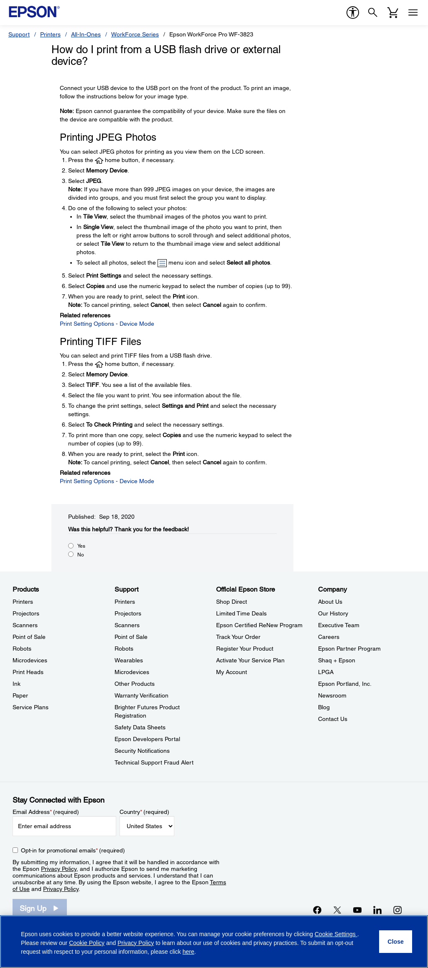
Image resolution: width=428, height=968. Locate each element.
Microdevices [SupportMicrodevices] (132, 672)
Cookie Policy (86, 943)
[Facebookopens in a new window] (317, 909)
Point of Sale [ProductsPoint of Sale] (29, 636)
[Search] (373, 12)
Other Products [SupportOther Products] (135, 683)
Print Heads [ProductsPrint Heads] (28, 672)
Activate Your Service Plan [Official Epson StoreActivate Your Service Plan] (250, 660)
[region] (214, 941)
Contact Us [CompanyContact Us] (332, 719)
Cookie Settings (336, 934)
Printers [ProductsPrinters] (23, 601)
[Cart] (393, 12)
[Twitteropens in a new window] (337, 909)
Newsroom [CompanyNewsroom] (332, 695)
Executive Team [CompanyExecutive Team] (338, 625)
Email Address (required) (46, 811)
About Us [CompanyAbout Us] (330, 601)
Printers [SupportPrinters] (125, 601)
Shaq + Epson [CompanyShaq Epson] (336, 660)
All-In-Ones (86, 34)
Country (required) (144, 811)
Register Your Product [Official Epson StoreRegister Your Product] (244, 648)
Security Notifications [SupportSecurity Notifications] (142, 750)
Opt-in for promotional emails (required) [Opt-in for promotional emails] (73, 850)
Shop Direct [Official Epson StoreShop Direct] (231, 601)
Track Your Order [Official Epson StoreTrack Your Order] (238, 636)
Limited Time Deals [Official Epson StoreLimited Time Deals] (241, 613)
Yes (81, 546)
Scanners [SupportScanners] (127, 625)
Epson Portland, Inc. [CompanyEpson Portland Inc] (345, 683)
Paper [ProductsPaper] (20, 695)
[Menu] (413, 12)
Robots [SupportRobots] (124, 648)
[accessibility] (352, 12)
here (188, 951)
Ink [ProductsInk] (16, 683)
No (80, 555)
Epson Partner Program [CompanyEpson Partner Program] (349, 648)
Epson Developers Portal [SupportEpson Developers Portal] (147, 739)
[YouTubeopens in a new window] (357, 909)
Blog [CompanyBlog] (324, 707)
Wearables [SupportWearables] (129, 660)
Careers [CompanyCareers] (328, 636)
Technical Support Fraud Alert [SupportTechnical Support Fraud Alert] (154, 762)
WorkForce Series (135, 34)
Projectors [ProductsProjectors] (26, 613)
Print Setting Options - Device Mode (107, 323)
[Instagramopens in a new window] (397, 909)
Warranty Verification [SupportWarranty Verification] (141, 695)
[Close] (395, 941)
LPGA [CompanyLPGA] (326, 672)
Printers (50, 34)
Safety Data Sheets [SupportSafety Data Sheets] (140, 727)
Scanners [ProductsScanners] (25, 625)
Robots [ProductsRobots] (22, 648)
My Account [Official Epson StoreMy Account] (231, 672)
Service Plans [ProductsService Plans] (30, 707)
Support (19, 34)
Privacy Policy (58, 868)
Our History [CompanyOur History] (333, 613)
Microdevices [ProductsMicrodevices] (30, 660)
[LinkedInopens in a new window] (377, 909)
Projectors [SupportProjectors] (128, 613)
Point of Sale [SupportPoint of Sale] (131, 636)
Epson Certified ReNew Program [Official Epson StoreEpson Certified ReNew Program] (259, 625)
